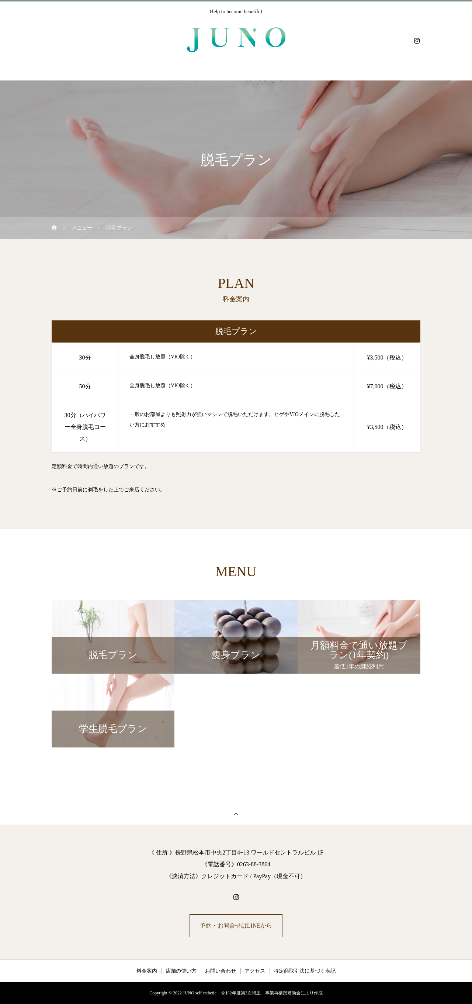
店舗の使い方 (181, 971)
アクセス (254, 971)
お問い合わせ (220, 971)
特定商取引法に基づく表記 (305, 971)
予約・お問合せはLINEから (236, 925)
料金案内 (146, 971)
